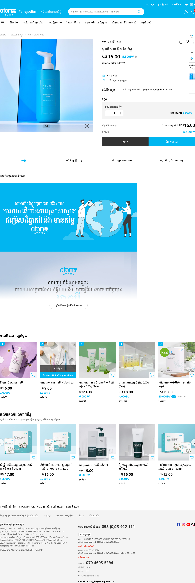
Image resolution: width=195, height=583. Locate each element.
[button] (192, 84)
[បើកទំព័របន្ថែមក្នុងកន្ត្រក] (33, 375)
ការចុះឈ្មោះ (150, 4)
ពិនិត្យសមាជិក (94, 515)
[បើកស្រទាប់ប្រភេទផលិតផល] (2, 22)
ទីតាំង (81, 515)
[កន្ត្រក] (192, 11)
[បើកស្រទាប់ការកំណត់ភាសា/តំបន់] (189, 4)
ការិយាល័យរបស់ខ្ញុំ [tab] (51, 12)
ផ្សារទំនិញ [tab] (30, 12)
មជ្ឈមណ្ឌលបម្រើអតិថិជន (106, 526)
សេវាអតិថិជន (176, 4)
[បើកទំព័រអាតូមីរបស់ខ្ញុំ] (186, 11)
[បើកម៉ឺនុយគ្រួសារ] (20, 11)
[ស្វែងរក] (139, 11)
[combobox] (20, 11)
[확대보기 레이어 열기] (46, 85)
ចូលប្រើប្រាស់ (163, 4)
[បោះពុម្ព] (181, 41)
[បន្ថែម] (120, 113)
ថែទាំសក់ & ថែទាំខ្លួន (36, 34)
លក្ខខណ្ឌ (47, 515)
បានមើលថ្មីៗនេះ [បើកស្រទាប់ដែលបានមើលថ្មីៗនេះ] (192, 68)
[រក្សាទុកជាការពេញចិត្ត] (186, 41)
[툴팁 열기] (136, 56)
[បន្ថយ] (108, 113)
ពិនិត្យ (118, 41)
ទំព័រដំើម (3, 34)
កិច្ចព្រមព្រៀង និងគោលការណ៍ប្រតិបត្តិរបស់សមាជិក (19, 515)
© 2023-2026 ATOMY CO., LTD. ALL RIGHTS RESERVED (21, 550)
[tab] (24, 160)
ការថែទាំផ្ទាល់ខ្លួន (17, 34)
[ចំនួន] (114, 113)
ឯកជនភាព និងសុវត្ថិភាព (65, 515)
